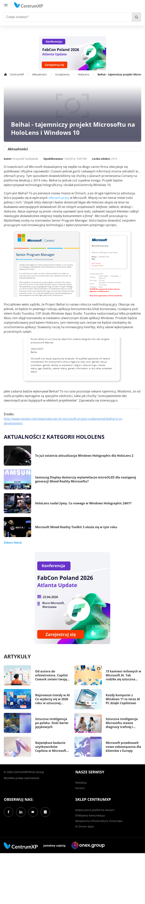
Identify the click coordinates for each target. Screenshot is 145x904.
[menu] (6, 5)
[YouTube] (33, 812)
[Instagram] (45, 812)
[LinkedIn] (20, 812)
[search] (136, 17)
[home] (28, 5)
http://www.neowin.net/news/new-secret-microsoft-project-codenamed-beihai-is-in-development (63, 421)
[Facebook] (8, 812)
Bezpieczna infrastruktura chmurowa (98, 821)
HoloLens (83, 74)
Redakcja (81, 782)
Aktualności (39, 74)
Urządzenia (62, 74)
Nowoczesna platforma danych (94, 810)
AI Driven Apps (84, 826)
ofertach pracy (59, 198)
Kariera (80, 788)
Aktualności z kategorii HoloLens (54, 436)
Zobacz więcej (13, 542)
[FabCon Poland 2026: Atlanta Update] (72, 53)
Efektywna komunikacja (90, 815)
